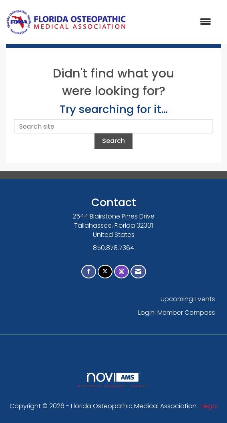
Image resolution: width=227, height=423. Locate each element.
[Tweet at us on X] (105, 272)
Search (113, 140)
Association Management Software (113, 380)
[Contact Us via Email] (138, 272)
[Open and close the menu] (173, 22)
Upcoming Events (188, 299)
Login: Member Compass (176, 312)
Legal (209, 406)
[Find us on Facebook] (88, 272)
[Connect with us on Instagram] (121, 272)
